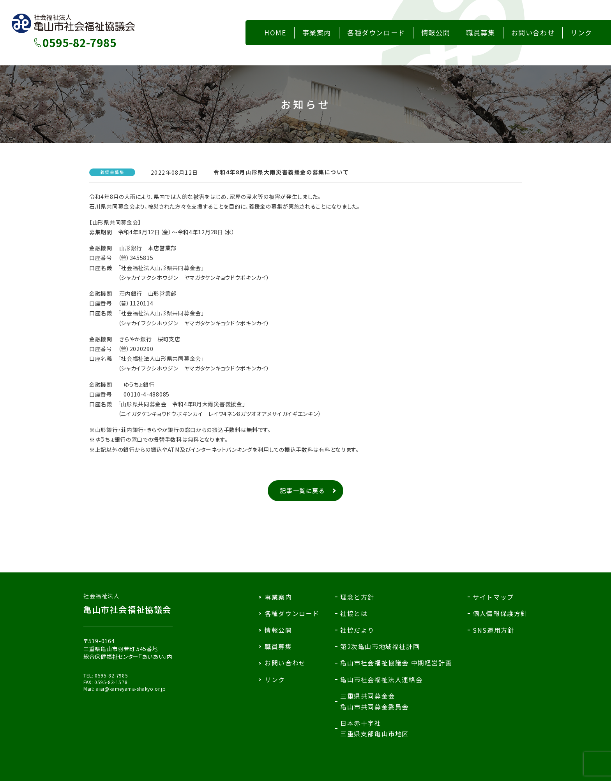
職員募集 (278, 646)
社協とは (353, 613)
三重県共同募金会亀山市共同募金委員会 (374, 701)
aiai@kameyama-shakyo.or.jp (131, 688)
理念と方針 (357, 597)
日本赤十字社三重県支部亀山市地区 (374, 728)
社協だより (357, 630)
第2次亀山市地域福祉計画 (380, 646)
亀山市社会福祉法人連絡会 (381, 679)
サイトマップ (493, 597)
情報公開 (278, 630)
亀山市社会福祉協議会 (128, 603)
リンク (275, 679)
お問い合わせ (285, 662)
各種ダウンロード (292, 613)
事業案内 (278, 597)
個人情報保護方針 (500, 613)
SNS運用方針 (493, 630)
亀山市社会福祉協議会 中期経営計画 (396, 662)
